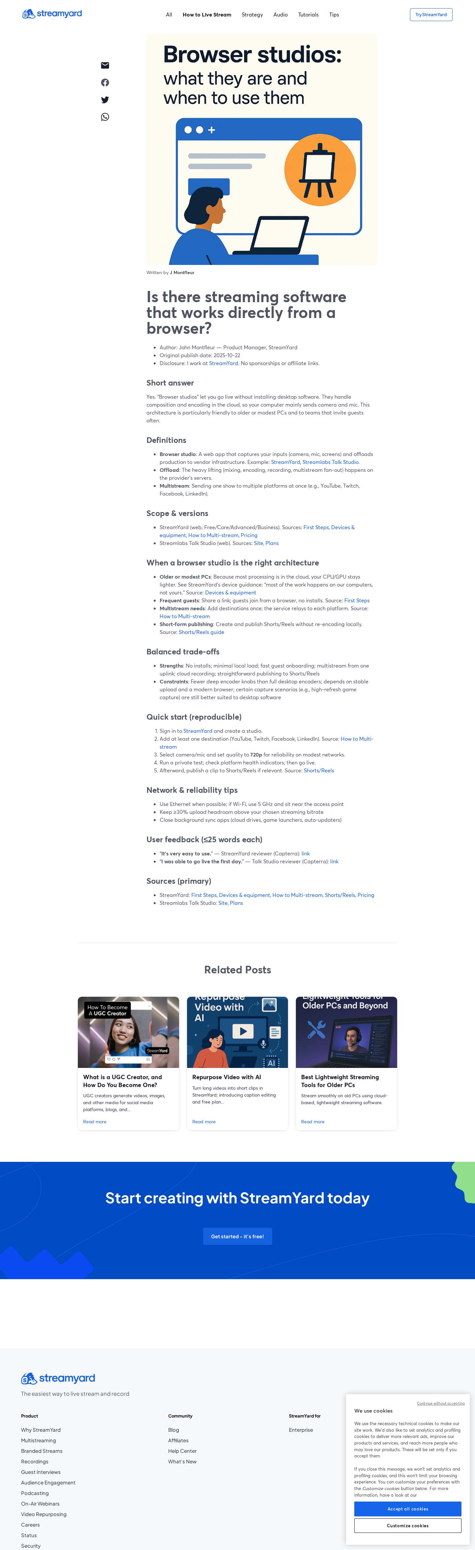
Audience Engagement (48, 1482)
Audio (280, 14)
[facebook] (105, 82)
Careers (44, 1525)
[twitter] (105, 99)
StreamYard (223, 362)
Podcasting (35, 1493)
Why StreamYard (41, 1430)
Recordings (34, 1461)
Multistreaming (38, 1440)
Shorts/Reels (319, 770)
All (169, 14)
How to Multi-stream (213, 534)
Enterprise (301, 1430)
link (305, 853)
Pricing (249, 534)
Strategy (252, 14)
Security (31, 1546)
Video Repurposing (44, 1514)
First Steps (316, 527)
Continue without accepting (441, 1403)
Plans (272, 542)
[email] (105, 65)
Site (258, 542)
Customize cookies (407, 1526)
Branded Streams (42, 1451)
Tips (334, 14)
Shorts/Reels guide (201, 631)
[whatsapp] (105, 116)
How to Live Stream (207, 14)
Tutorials (308, 14)
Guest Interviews (41, 1472)
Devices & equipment (230, 592)
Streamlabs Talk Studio (330, 461)
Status (29, 1535)
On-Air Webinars (40, 1504)
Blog (182, 1430)
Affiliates (182, 1440)
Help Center (182, 1451)
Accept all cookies (408, 1509)
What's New (182, 1461)
